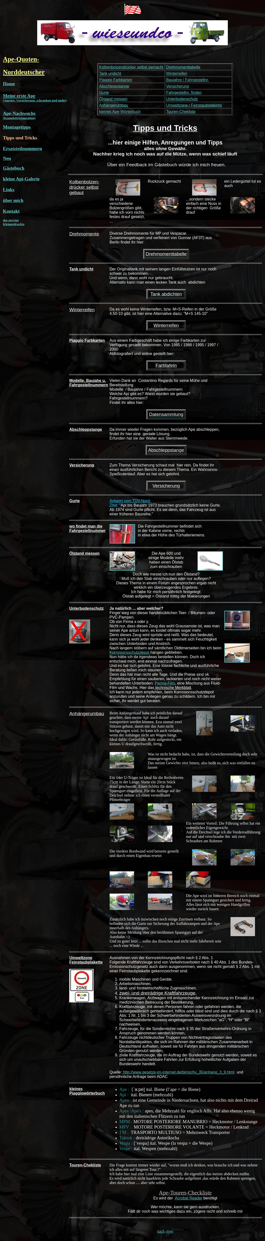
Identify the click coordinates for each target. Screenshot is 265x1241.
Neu (7, 158)
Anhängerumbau (113, 105)
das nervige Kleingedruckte (13, 222)
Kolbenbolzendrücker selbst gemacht (131, 67)
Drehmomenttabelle (183, 67)
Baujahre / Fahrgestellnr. (187, 80)
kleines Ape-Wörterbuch (120, 112)
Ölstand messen (113, 99)
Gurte (104, 92)
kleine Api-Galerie (21, 178)
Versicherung (177, 86)
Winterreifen (176, 73)
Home (9, 83)
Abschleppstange (114, 86)
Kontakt (11, 211)
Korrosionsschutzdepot (130, 652)
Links (8, 189)
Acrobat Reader (188, 1198)
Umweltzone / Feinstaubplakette (194, 105)
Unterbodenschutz (182, 99)
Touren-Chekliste (181, 112)
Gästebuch (13, 168)
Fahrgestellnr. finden (184, 92)
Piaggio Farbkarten (115, 80)
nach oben (165, 1231)
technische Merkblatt (172, 688)
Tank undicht (110, 73)
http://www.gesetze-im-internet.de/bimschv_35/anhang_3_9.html (178, 1072)
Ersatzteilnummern (22, 148)
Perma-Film (165, 683)
